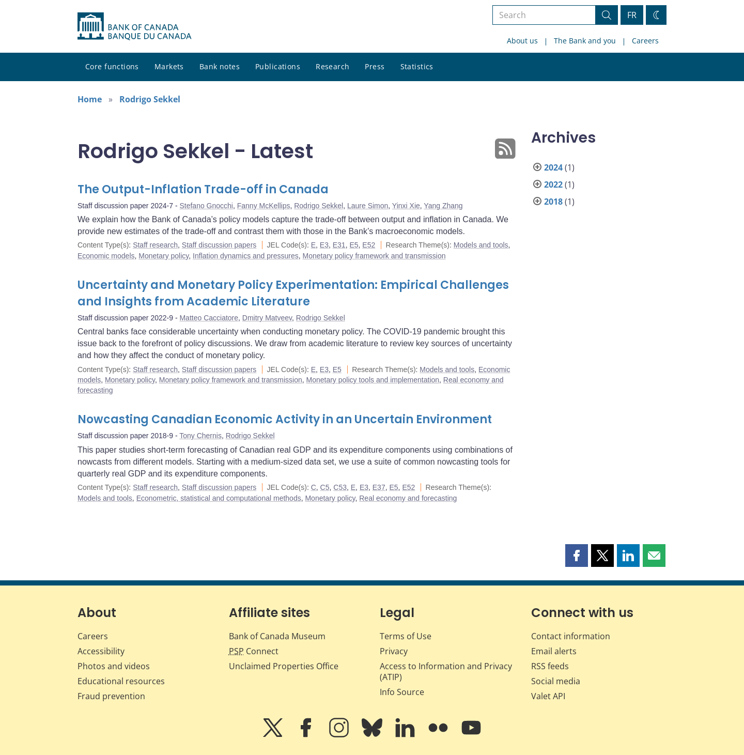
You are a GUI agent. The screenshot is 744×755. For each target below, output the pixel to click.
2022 (553, 184)
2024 (553, 167)
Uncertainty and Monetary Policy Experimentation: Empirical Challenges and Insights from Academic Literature (293, 293)
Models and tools (481, 245)
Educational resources (121, 681)
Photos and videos (114, 666)
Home (90, 99)
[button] (576, 555)
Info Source (402, 692)
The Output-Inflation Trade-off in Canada (203, 189)
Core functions (112, 66)
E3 (324, 245)
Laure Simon (367, 206)
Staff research (155, 245)
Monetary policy (163, 256)
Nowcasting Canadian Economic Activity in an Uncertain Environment (285, 419)
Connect (253, 651)
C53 (340, 487)
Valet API (548, 696)
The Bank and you (585, 40)
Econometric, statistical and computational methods (218, 498)
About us (522, 40)
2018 (553, 201)
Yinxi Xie (406, 206)
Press (374, 66)
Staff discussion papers (219, 245)
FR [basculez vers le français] (632, 15)
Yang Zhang (443, 206)
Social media (555, 681)
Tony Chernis (200, 436)
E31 (339, 245)
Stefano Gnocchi (206, 206)
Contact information (570, 636)
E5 (353, 245)
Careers (645, 40)
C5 (325, 487)
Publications (277, 66)
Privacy (394, 651)
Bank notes (219, 66)
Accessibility (101, 651)
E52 (368, 245)
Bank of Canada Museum (277, 636)
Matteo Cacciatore (208, 318)
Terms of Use (405, 636)
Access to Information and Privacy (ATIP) (446, 671)
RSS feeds (550, 666)
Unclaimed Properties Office (283, 666)
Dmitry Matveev (267, 318)
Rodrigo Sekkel (149, 99)
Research (332, 66)
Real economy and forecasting (408, 498)
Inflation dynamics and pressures (246, 256)
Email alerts (554, 651)
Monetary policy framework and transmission (374, 256)
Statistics (416, 66)
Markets (169, 66)
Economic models (106, 256)
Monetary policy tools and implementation (373, 380)
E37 (379, 487)
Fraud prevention (111, 696)
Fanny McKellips (263, 206)
